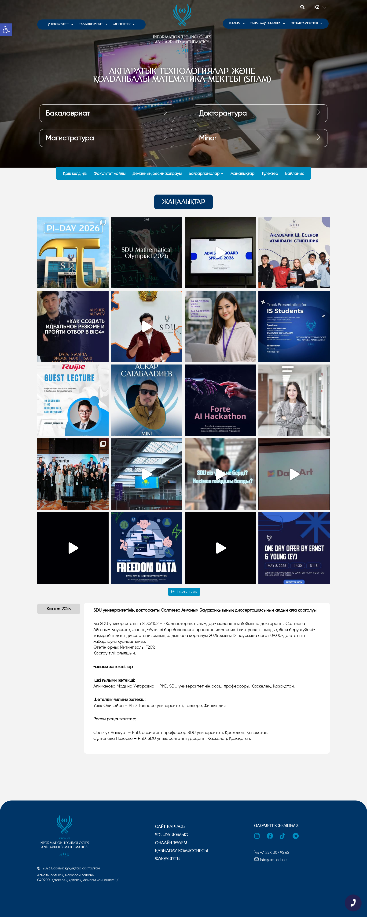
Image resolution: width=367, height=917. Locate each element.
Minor (207, 138)
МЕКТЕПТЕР (124, 24)
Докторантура (223, 113)
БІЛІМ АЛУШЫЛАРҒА (267, 23)
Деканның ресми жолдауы (157, 173)
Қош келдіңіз (75, 173)
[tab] (58, 609)
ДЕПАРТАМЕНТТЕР (307, 23)
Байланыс (294, 173)
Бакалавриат (68, 113)
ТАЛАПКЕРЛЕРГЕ (93, 24)
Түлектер (269, 173)
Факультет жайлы (109, 173)
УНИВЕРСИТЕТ (60, 24)
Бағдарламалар (206, 173)
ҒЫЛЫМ (237, 23)
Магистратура (70, 138)
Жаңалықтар (242, 173)
